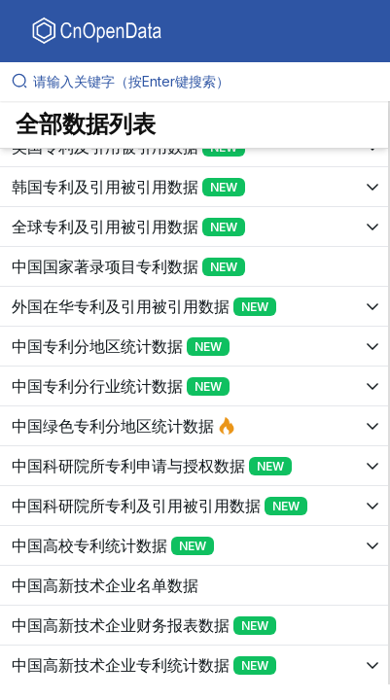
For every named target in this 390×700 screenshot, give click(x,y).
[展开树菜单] (194, 186)
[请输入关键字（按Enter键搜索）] (202, 81)
